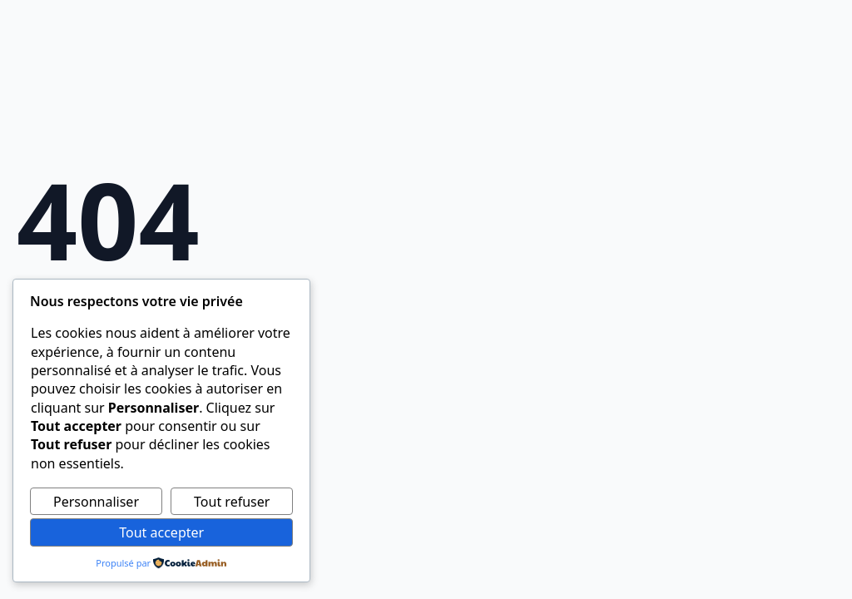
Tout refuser (232, 502)
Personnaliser (96, 502)
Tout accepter (161, 532)
